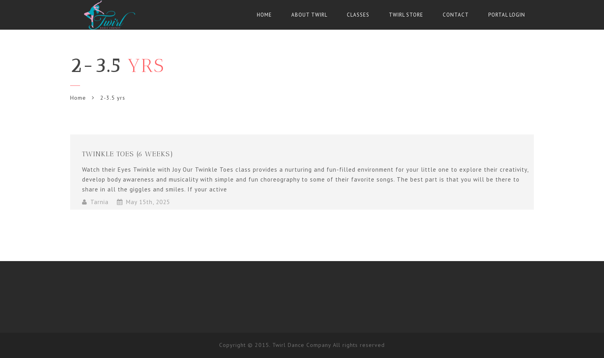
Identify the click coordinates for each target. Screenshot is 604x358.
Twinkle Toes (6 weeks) (127, 154)
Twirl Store (406, 14)
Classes (358, 14)
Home (264, 14)
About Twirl (309, 14)
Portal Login (506, 14)
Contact (456, 14)
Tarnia (99, 202)
